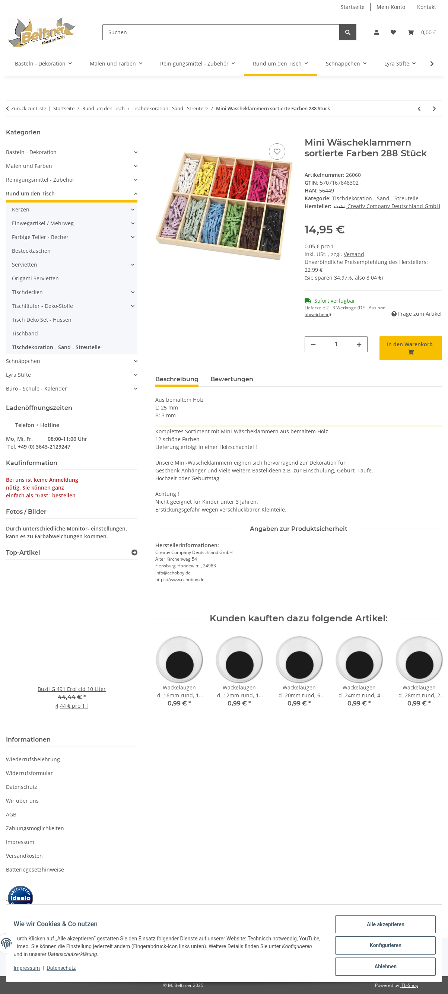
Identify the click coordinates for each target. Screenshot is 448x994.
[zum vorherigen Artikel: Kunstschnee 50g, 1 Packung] (419, 109)
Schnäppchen (23, 360)
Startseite (353, 6)
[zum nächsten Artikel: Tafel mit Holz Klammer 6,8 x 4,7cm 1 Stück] (434, 109)
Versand (354, 254)
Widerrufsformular (29, 773)
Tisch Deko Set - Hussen (42, 319)
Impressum (31, 971)
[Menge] (336, 344)
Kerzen (20, 209)
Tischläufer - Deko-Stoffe (42, 305)
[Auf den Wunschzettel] (277, 151)
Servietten (24, 264)
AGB (11, 814)
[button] (376, 32)
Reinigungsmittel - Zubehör (40, 179)
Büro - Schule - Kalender (36, 388)
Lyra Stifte (18, 374)
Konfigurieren (381, 948)
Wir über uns (22, 800)
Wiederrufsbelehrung (33, 759)
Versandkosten (24, 855)
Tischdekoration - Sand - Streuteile (375, 198)
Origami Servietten (35, 278)
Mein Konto (390, 6)
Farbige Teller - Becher (40, 236)
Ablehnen (381, 968)
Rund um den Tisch (30, 193)
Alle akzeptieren (381, 929)
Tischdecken (27, 292)
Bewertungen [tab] (231, 379)
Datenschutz (65, 971)
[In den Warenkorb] (161, 133)
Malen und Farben (29, 165)
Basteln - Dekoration (31, 152)
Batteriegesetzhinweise (35, 869)
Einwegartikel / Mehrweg (43, 223)
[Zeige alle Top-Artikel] (134, 552)
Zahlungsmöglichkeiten (35, 828)
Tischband (25, 333)
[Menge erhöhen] (359, 344)
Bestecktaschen (31, 250)
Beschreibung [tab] (176, 379)
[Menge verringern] (313, 344)
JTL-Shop (409, 985)
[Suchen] (221, 32)
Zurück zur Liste (28, 108)
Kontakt (426, 6)
